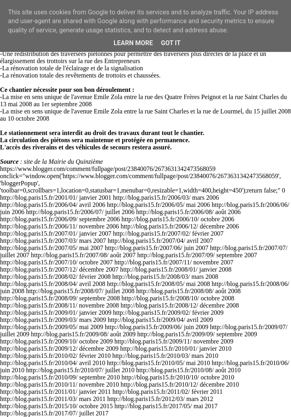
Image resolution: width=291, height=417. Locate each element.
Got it (171, 43)
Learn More (133, 43)
